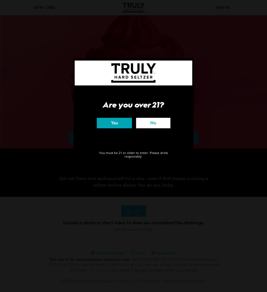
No (153, 123)
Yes (114, 123)
